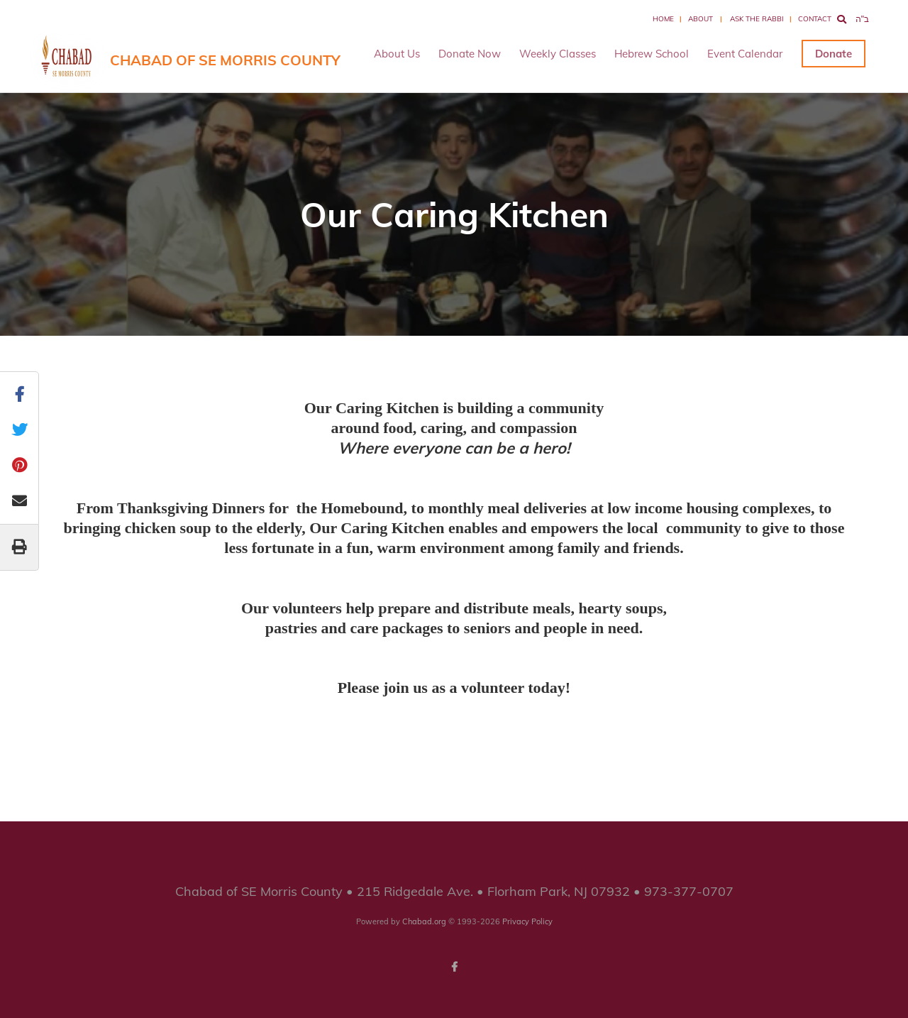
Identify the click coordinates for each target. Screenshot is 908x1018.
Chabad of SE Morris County (225, 60)
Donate (833, 53)
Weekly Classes (557, 53)
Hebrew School (651, 53)
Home (663, 18)
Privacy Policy (527, 921)
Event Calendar (744, 53)
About (700, 18)
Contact (814, 18)
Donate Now (469, 53)
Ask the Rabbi (757, 18)
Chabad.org (424, 921)
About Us (397, 53)
